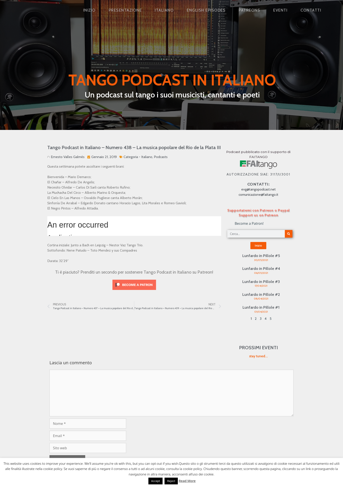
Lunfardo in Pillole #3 (261, 281)
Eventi (280, 10)
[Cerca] (288, 234)
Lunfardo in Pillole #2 (261, 294)
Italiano (164, 10)
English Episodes (206, 10)
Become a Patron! (249, 223)
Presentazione (125, 10)
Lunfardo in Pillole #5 (261, 255)
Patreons (249, 10)
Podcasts (161, 157)
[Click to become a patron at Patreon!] (134, 291)
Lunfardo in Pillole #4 (261, 268)
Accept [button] (155, 481)
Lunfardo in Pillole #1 (261, 307)
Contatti (311, 10)
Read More (187, 480)
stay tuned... (258, 356)
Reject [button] (171, 481)
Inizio (89, 10)
